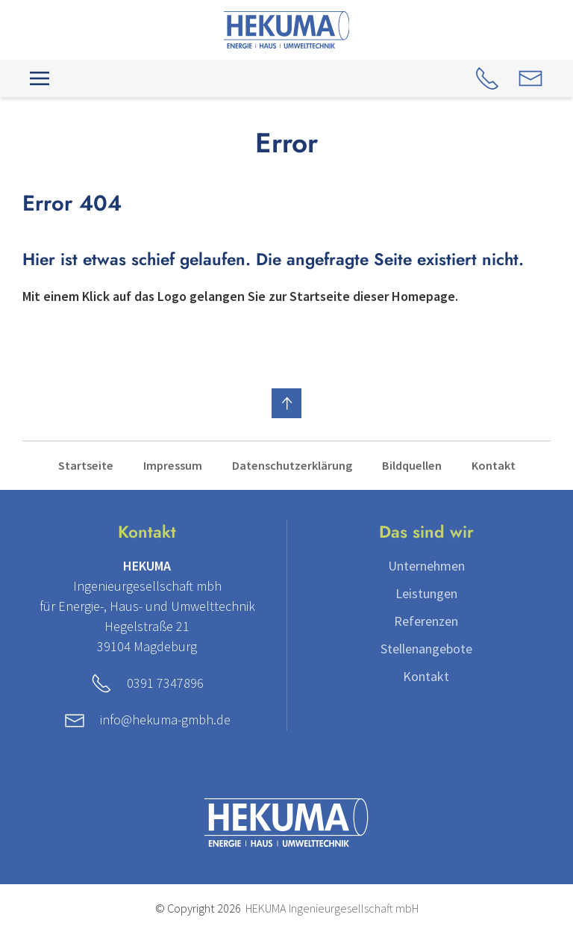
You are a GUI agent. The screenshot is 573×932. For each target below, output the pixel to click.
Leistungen (426, 593)
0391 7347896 (165, 683)
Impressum (172, 465)
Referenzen (426, 621)
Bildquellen (412, 465)
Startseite (85, 465)
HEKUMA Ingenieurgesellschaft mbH (332, 908)
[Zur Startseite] (287, 28)
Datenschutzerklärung (292, 465)
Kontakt (494, 465)
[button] (39, 78)
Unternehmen (426, 565)
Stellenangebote (426, 648)
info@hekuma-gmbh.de (165, 719)
